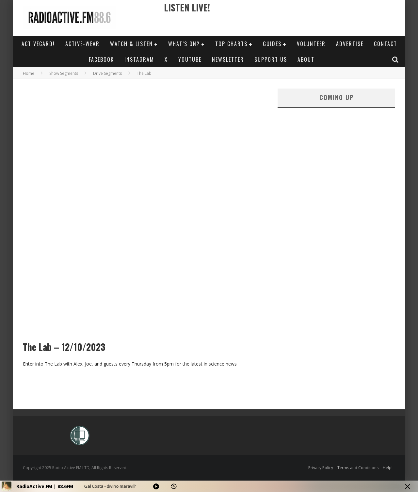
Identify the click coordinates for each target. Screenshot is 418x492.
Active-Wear (82, 44)
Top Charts (231, 44)
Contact (385, 44)
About (305, 59)
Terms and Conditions (357, 467)
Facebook (101, 59)
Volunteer (311, 44)
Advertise (349, 44)
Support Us (270, 59)
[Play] (156, 486)
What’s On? (184, 44)
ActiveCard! (38, 44)
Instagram (139, 59)
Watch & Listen (131, 44)
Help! (388, 467)
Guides (272, 44)
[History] (174, 486)
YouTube (189, 59)
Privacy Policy (320, 467)
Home (28, 73)
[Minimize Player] (407, 486)
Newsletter (228, 59)
